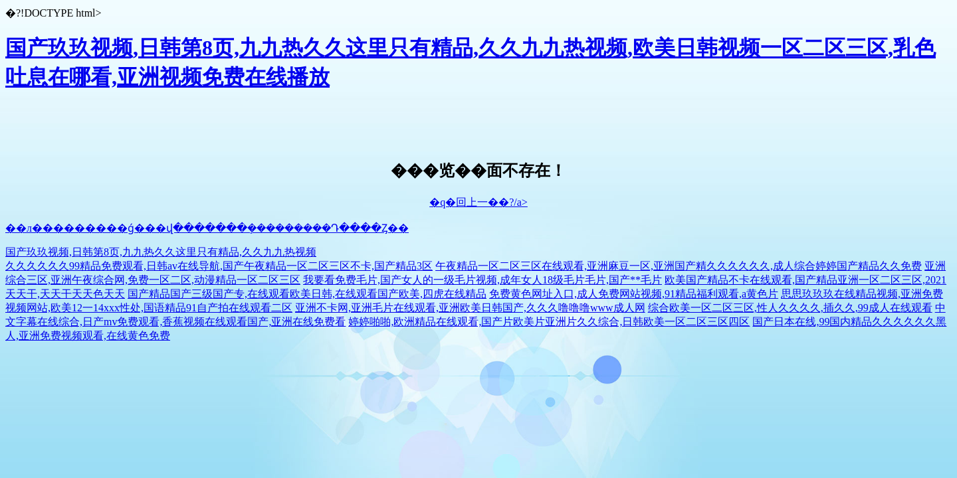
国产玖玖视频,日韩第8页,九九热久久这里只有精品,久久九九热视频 (160, 252)
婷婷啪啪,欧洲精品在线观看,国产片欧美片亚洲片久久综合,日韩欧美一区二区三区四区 (549, 321)
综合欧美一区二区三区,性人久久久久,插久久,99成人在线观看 (790, 307)
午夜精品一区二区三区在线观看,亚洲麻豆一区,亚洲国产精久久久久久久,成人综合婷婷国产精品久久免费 (678, 266)
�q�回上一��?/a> (478, 202)
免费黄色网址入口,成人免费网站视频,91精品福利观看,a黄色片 (633, 293)
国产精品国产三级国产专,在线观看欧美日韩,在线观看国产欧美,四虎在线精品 (307, 293)
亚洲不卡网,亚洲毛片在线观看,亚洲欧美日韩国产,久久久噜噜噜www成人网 (470, 307)
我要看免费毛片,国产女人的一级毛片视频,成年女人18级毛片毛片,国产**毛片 (482, 279)
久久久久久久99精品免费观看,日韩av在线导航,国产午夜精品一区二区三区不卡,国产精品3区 (219, 266)
